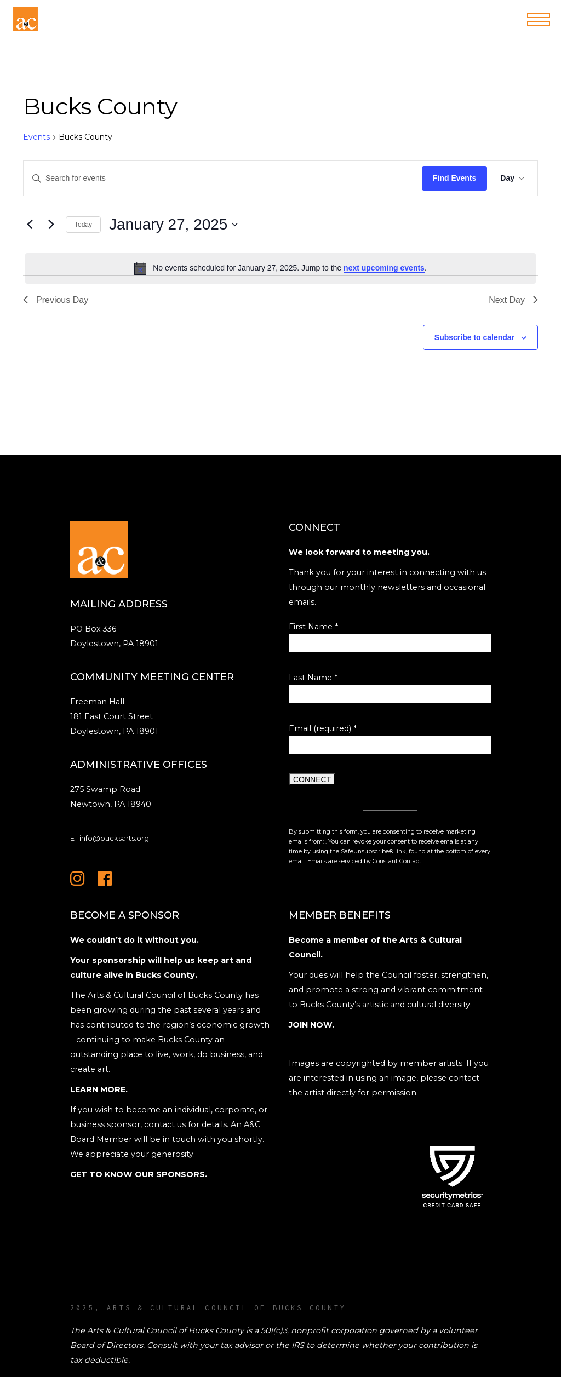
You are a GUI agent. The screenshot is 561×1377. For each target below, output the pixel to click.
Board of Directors (106, 1345)
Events (36, 137)
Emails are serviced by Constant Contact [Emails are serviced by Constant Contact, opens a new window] (364, 861)
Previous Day (55, 300)
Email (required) (323, 728)
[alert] (280, 268)
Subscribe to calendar (474, 337)
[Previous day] (29, 224)
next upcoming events (384, 267)
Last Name (313, 677)
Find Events (454, 178)
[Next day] (51, 224)
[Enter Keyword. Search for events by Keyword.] (223, 178)
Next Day (513, 300)
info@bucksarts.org (114, 838)
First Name (313, 627)
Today (83, 224)
